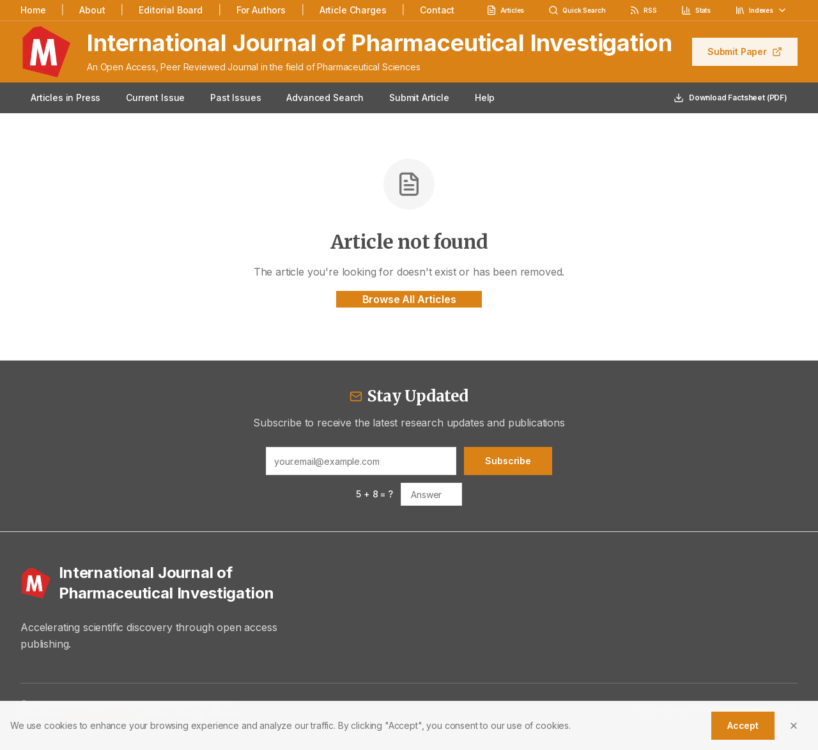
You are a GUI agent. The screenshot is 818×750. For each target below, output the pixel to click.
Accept (743, 725)
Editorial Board (171, 9)
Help (485, 97)
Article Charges (353, 9)
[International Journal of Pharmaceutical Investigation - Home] (157, 583)
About (92, 9)
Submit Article (419, 97)
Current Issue (155, 97)
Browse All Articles (409, 299)
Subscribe (508, 460)
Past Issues (235, 97)
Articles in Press (65, 97)
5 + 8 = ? (374, 493)
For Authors (261, 9)
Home (32, 9)
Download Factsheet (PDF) (730, 98)
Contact (437, 9)
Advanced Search (325, 97)
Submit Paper (744, 51)
